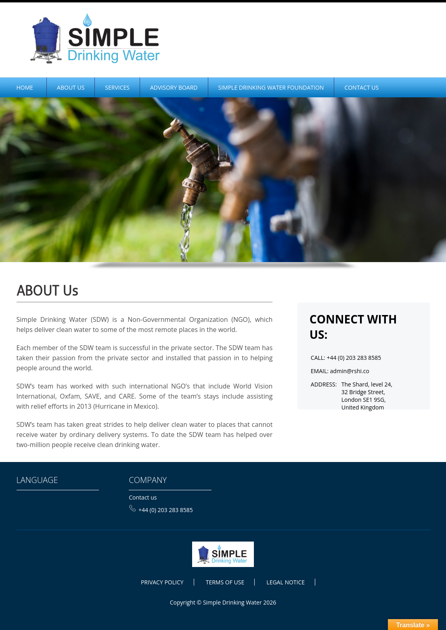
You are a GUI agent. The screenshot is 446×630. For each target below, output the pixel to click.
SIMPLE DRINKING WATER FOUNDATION (271, 87)
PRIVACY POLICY (162, 582)
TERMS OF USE (225, 582)
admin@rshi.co (349, 371)
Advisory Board (174, 87)
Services (117, 87)
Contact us (143, 497)
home (25, 87)
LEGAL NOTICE (285, 582)
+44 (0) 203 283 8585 (161, 510)
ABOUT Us (70, 87)
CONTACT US (361, 87)
